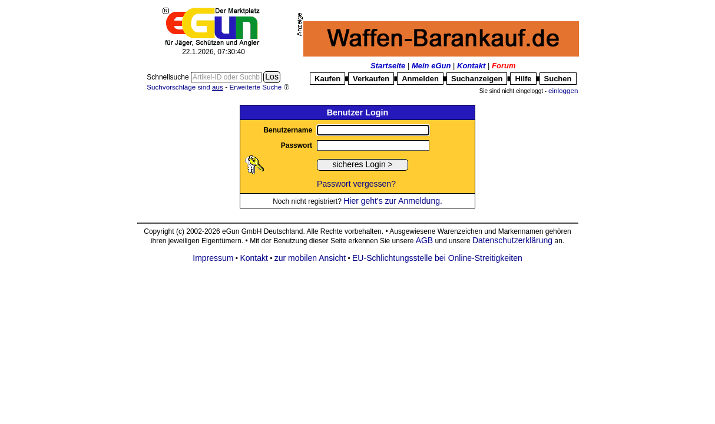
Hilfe (523, 78)
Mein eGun (431, 65)
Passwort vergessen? (356, 183)
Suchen (558, 78)
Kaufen (327, 78)
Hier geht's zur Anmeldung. (392, 201)
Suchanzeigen (476, 78)
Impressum (213, 258)
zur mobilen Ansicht (310, 258)
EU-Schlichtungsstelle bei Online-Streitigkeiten (437, 258)
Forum (503, 65)
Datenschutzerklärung (512, 240)
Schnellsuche (169, 77)
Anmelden (420, 78)
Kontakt (471, 65)
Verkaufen (371, 78)
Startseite (387, 65)
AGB (424, 240)
